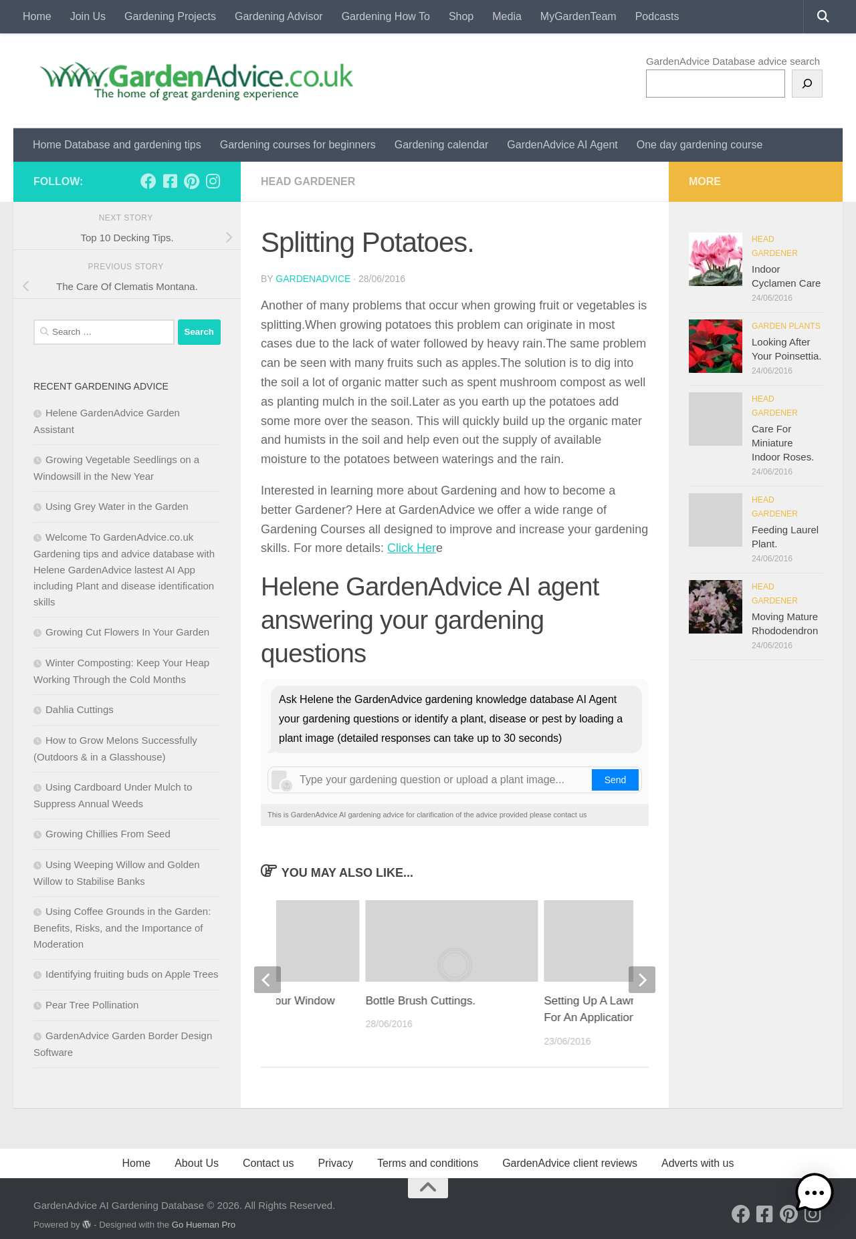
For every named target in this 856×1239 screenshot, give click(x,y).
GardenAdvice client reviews (569, 1163)
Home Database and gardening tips (117, 144)
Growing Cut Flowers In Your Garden (127, 632)
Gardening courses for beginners (298, 144)
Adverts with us (697, 1163)
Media (507, 16)
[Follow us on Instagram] (213, 181)
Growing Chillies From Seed (108, 833)
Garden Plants (786, 326)
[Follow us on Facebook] (148, 181)
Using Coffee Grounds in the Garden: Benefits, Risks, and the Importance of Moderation (122, 928)
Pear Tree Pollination (91, 1004)
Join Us (88, 16)
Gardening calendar (442, 144)
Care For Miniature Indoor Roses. (783, 442)
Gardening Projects (170, 16)
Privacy (335, 1163)
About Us (197, 1163)
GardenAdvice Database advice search (733, 61)
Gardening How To (386, 16)
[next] (642, 979)
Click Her (411, 548)
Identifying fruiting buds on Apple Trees (132, 974)
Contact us (268, 1163)
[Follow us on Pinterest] (191, 181)
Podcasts (657, 16)
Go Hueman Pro (203, 1225)
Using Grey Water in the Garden (117, 506)
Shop (461, 16)
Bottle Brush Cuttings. (420, 1000)
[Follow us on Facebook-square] (170, 181)
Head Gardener (308, 181)
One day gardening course (700, 144)
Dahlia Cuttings (79, 709)
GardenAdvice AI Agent (562, 144)
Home (37, 16)
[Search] (807, 84)
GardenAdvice (313, 278)
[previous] (267, 979)
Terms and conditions (427, 1163)
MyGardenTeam (578, 16)
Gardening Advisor (279, 16)
